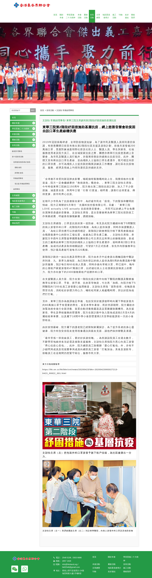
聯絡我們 (133, 16)
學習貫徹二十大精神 (70, 16)
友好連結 (127, 16)
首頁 (55, 15)
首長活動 (92, 16)
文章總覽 (98, 16)
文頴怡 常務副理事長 (65, 110)
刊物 (120, 15)
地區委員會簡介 (106, 16)
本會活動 (79, 16)
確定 (33, 110)
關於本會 (61, 16)
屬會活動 (86, 16)
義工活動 (114, 16)
